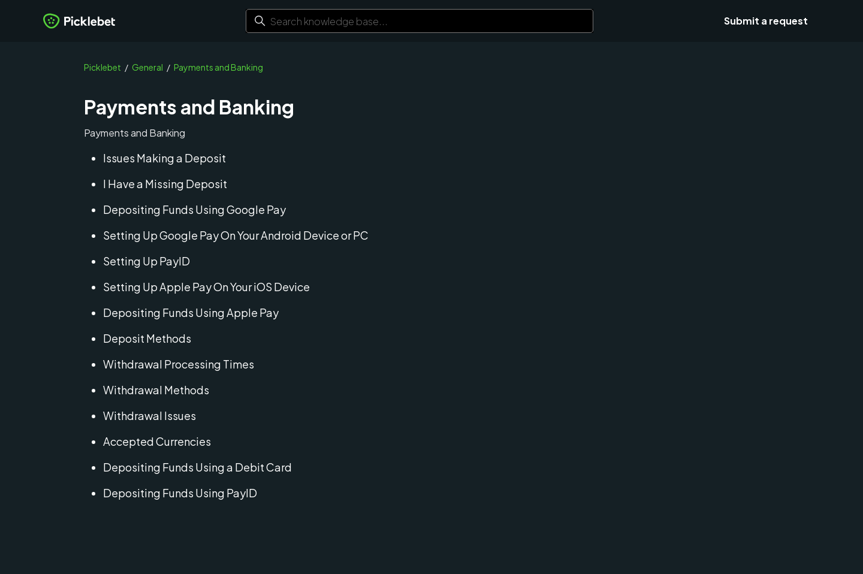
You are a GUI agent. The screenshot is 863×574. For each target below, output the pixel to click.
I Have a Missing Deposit (165, 184)
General (147, 67)
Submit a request (766, 20)
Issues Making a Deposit (164, 158)
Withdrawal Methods (156, 390)
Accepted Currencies (157, 441)
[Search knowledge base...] (419, 21)
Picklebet (102, 67)
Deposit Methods (147, 338)
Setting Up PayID (146, 261)
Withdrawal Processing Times (178, 364)
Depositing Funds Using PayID (180, 493)
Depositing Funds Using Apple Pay (191, 312)
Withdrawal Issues (149, 415)
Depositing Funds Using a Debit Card (197, 467)
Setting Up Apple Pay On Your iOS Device (206, 287)
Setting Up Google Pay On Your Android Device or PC (236, 235)
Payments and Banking (218, 67)
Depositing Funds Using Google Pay (194, 209)
